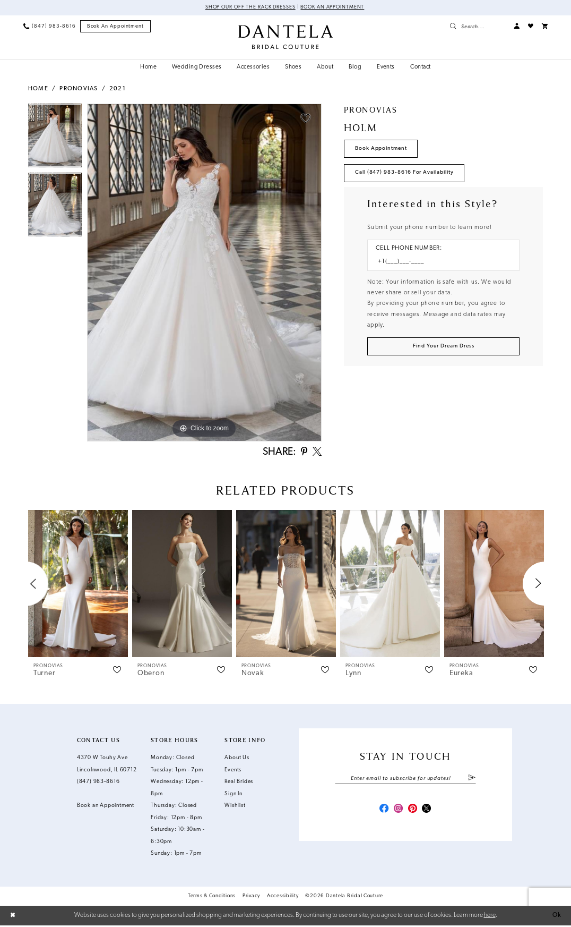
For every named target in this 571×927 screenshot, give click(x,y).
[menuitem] (49, 26)
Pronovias (78, 89)
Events (232, 771)
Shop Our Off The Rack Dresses (249, 7)
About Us (236, 759)
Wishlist (234, 807)
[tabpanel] (55, 138)
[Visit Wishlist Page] (531, 26)
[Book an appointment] (115, 26)
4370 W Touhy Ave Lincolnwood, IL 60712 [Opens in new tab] (107, 765)
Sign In (233, 795)
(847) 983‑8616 (98, 783)
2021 (117, 89)
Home (38, 89)
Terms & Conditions (212, 897)
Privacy (251, 897)
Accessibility (283, 897)
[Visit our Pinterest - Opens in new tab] (413, 811)
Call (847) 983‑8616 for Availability (405, 173)
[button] (516, 26)
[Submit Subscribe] (472, 779)
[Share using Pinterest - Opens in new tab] (302, 452)
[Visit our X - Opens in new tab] (428, 811)
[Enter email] (405, 779)
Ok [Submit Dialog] (556, 916)
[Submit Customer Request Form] (443, 348)
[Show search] (477, 26)
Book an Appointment (334, 7)
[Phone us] (49, 26)
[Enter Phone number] (439, 263)
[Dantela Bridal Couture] (285, 37)
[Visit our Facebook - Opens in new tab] (382, 811)
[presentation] (78, 585)
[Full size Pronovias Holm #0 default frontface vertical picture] (204, 273)
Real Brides (238, 783)
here (490, 916)
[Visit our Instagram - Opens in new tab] (398, 811)
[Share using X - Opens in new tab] (317, 453)
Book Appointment (382, 148)
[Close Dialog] (12, 916)
